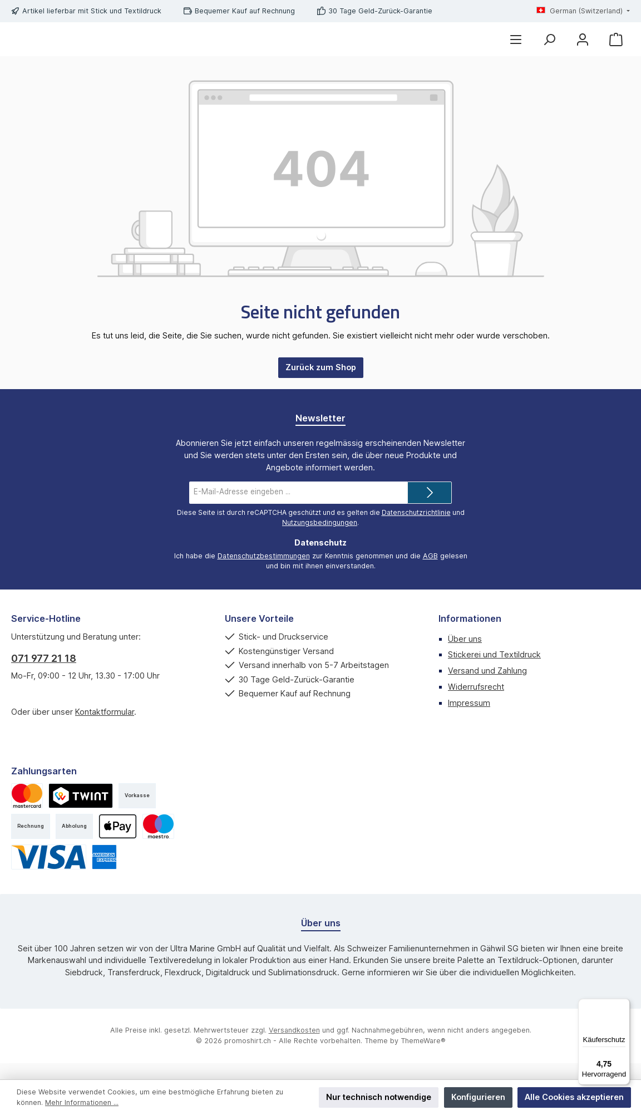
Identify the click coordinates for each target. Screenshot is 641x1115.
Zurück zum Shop (320, 383)
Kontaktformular (104, 728)
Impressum (469, 719)
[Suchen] (549, 47)
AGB (430, 572)
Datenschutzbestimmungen (264, 572)
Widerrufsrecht (476, 703)
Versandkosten (294, 1046)
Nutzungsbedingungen (319, 538)
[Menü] (516, 47)
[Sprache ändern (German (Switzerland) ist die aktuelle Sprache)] (583, 11)
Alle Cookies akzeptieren (574, 1097)
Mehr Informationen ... (82, 1102)
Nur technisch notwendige (378, 1097)
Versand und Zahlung (487, 686)
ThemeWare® (423, 1057)
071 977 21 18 (43, 674)
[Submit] (429, 509)
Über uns (465, 655)
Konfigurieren (478, 1097)
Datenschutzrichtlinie (416, 528)
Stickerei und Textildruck (494, 670)
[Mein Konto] (582, 47)
